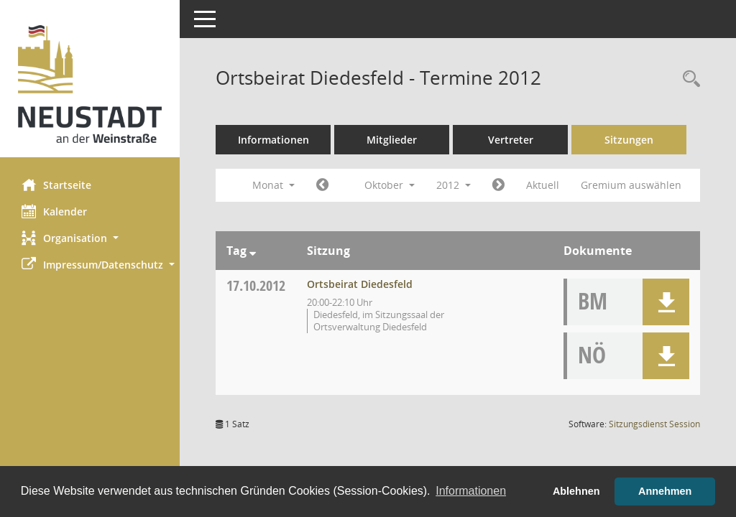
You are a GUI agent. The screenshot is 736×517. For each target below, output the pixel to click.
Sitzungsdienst (654, 424)
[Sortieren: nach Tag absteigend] (252, 250)
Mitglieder (392, 139)
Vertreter (510, 139)
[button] (90, 238)
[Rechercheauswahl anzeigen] (688, 79)
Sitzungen (628, 139)
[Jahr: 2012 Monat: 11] (498, 185)
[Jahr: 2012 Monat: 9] (322, 185)
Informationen (273, 139)
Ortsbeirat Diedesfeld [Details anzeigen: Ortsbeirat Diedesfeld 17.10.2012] (360, 284)
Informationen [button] (471, 491)
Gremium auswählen (631, 185)
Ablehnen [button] (576, 491)
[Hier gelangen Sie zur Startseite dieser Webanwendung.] (90, 84)
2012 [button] (453, 185)
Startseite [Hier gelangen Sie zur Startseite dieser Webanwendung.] (56, 184)
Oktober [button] (389, 185)
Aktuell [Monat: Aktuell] (542, 185)
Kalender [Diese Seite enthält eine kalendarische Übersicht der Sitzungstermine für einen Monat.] (54, 211)
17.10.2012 (255, 285)
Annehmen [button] (664, 491)
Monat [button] (273, 185)
